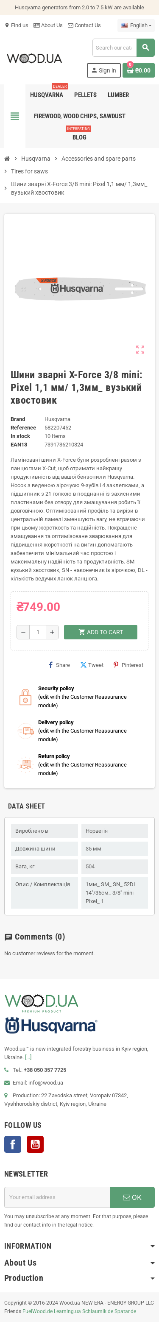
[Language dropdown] (136, 25)
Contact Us (84, 25)
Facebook (12, 1144)
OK (132, 1197)
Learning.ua (67, 1311)
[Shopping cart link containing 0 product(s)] (139, 70)
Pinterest (128, 664)
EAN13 (19, 444)
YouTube (35, 1144)
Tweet (91, 664)
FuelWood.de (37, 1311)
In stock (20, 436)
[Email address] (57, 1197)
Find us (16, 25)
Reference (23, 427)
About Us (48, 25)
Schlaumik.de (97, 1311)
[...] (28, 1057)
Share (59, 664)
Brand (18, 419)
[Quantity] (37, 632)
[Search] (123, 48)
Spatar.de (125, 1311)
